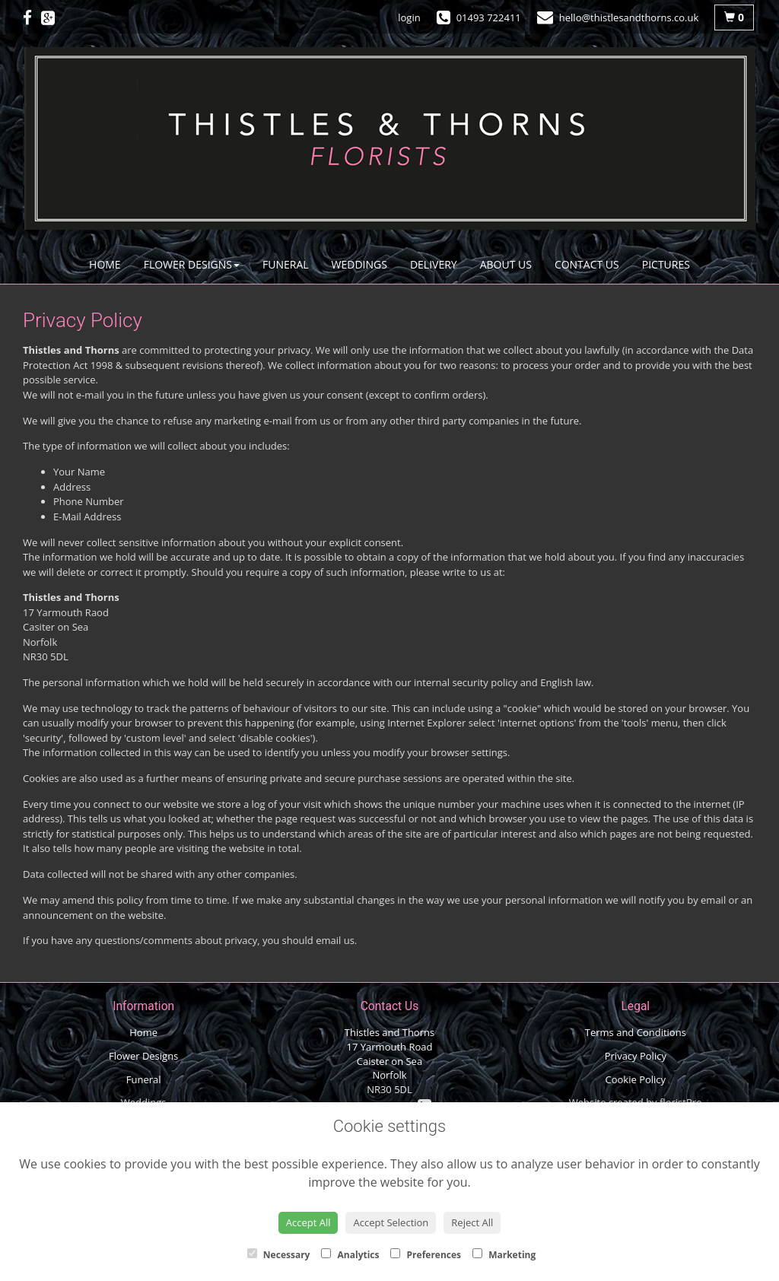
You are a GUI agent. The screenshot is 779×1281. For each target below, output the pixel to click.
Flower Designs (192, 264)
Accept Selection (390, 1222)
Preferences (425, 1254)
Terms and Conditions (635, 1032)
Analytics (350, 1254)
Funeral (285, 264)
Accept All (308, 1222)
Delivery (433, 264)
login (409, 17)
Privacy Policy (635, 1056)
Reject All (472, 1222)
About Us (506, 264)
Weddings (359, 264)
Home (105, 264)
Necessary (278, 1254)
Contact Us (587, 264)
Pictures (666, 264)
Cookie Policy (636, 1079)
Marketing (504, 1254)
